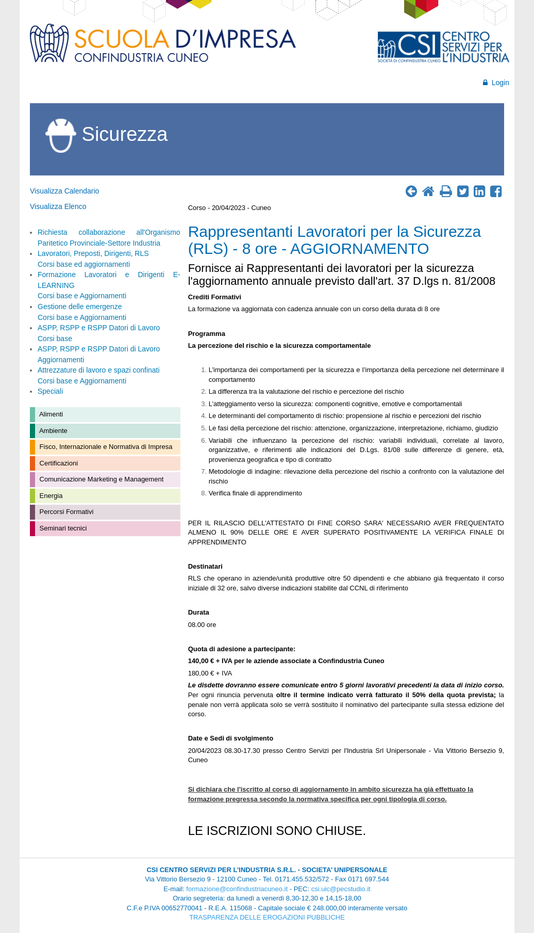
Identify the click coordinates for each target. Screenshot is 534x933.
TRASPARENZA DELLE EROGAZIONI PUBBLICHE (267, 917)
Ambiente (53, 431)
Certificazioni (58, 463)
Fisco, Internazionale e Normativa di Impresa (105, 447)
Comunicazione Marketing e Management (100, 479)
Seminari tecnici (62, 528)
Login (496, 82)
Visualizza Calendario (64, 191)
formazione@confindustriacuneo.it (237, 889)
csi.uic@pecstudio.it (341, 889)
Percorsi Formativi (65, 512)
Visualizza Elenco (58, 206)
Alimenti (50, 414)
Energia (50, 496)
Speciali (50, 391)
